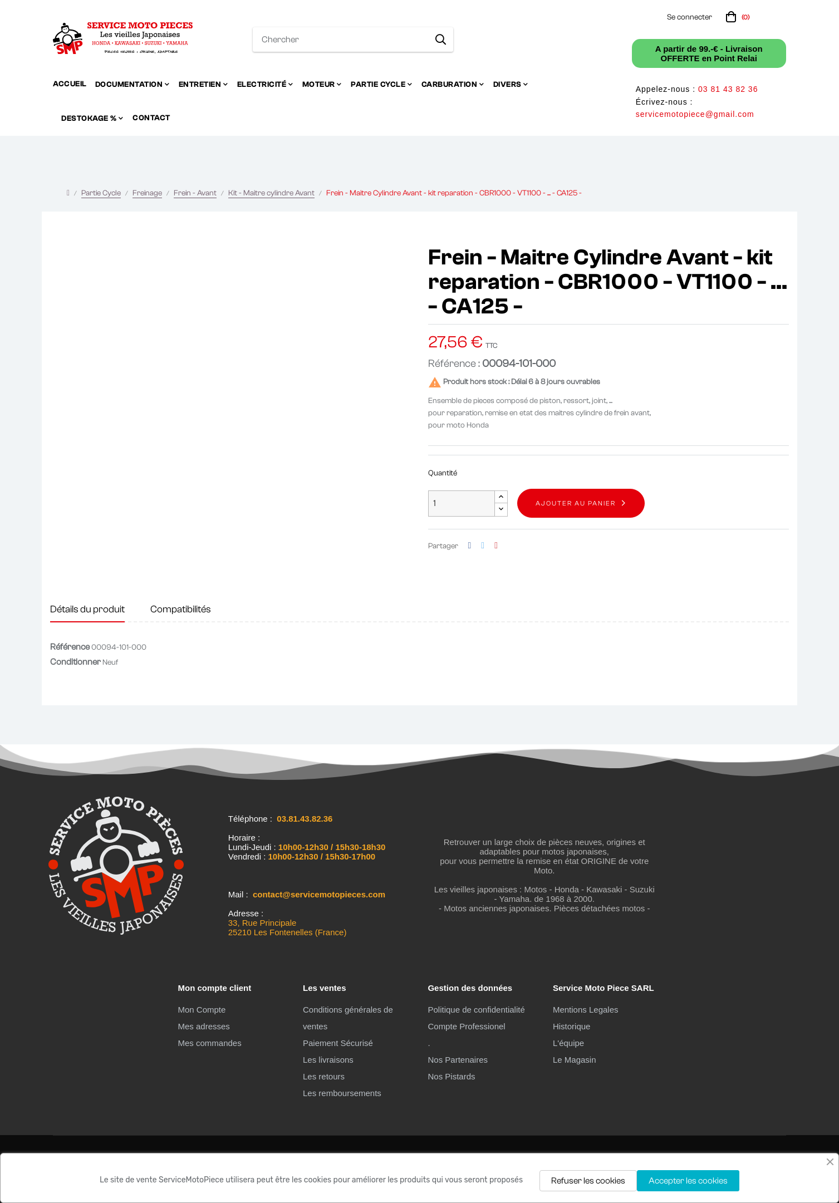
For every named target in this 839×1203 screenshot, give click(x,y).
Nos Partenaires (458, 1059)
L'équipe (568, 1043)
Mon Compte (201, 1009)
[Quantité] (461, 503)
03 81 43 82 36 (728, 89)
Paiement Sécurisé (338, 1043)
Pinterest (496, 546)
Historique (572, 1026)
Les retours (324, 1076)
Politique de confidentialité (476, 1009)
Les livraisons (328, 1059)
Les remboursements (342, 1093)
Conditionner (75, 662)
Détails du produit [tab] (87, 609)
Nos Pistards (451, 1076)
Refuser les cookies (588, 1181)
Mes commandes (209, 1043)
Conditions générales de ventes (348, 1018)
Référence (70, 647)
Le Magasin (574, 1059)
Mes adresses (203, 1026)
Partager (470, 546)
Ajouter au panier (576, 503)
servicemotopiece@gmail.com (695, 114)
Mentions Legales (586, 1009)
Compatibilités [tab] (180, 609)
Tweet (482, 546)
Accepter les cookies (688, 1181)
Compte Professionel (466, 1026)
